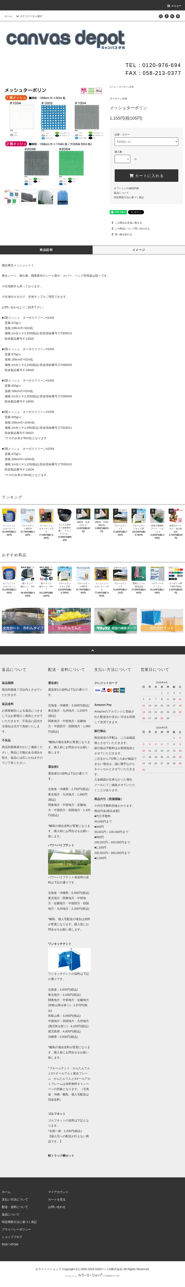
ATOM (14, 1244)
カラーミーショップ (48, 1269)
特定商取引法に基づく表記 (129, 197)
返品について (121, 192)
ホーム (8, 16)
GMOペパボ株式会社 (108, 1269)
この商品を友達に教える (126, 222)
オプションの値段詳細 (126, 188)
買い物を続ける (121, 234)
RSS (5, 1244)
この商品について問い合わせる (130, 228)
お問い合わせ (10, 307)
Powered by (92, 1276)
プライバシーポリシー (16, 1229)
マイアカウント (58, 1192)
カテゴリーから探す (28, 16)
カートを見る (57, 1199)
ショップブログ (12, 1237)
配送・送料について (15, 1207)
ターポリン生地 (126, 87)
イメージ (138, 249)
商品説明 (46, 249)
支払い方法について (15, 1199)
